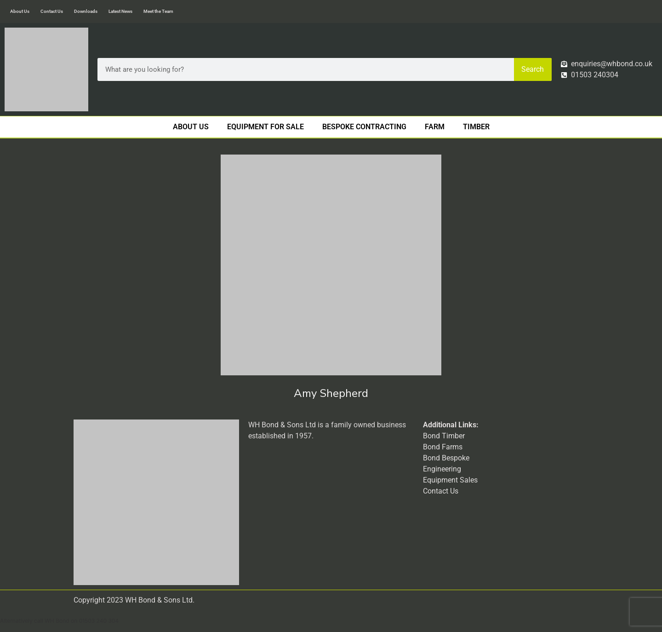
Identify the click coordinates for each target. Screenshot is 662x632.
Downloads (85, 11)
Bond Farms (442, 446)
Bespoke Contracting (364, 126)
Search (532, 69)
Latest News (120, 11)
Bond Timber (444, 435)
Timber (476, 126)
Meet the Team (158, 11)
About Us (19, 11)
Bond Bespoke (446, 458)
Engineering (442, 469)
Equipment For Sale (265, 126)
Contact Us (51, 11)
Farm (435, 126)
